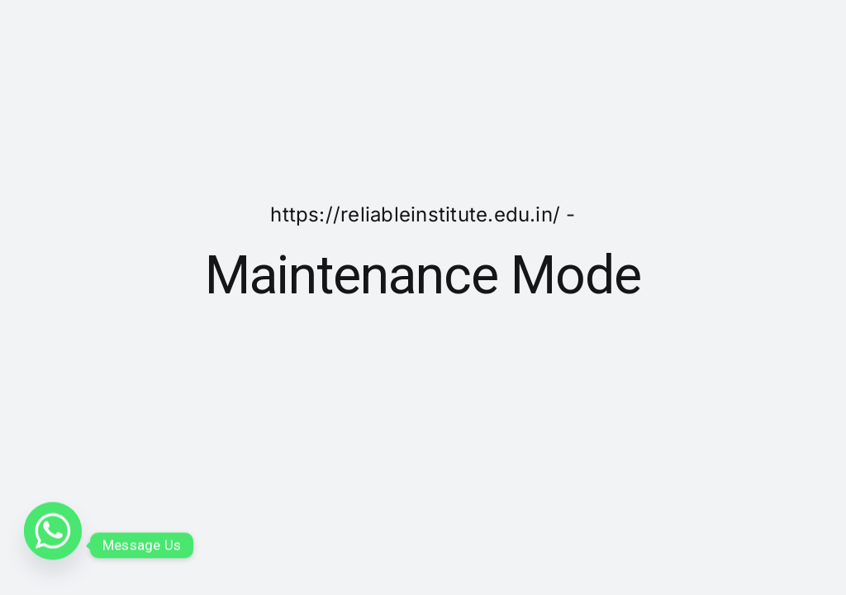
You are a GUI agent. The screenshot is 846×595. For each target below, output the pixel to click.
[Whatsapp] (53, 545)
